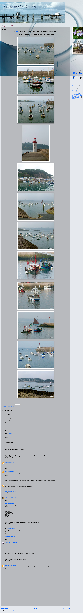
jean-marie (6, 509)
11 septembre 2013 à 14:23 (13, 478)
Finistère (74, 81)
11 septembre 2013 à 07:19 (12, 433)
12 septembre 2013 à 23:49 (12, 565)
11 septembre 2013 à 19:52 (12, 497)
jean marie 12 (7, 478)
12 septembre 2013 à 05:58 (12, 503)
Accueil (35, 608)
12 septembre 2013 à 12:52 (13, 542)
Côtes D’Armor (13, 406)
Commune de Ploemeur (76, 92)
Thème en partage (77, 73)
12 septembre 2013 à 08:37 (12, 509)
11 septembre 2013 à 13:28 (11, 471)
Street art (80, 87)
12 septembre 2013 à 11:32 (11, 536)
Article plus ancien (66, 608)
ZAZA (6, 536)
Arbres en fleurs (74, 98)
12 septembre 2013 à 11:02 (11, 528)
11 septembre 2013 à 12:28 (12, 462)
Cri (5, 558)
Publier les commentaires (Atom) (10, 610)
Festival (73, 97)
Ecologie (75, 87)
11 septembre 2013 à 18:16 (12, 491)
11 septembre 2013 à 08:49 (11, 440)
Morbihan (74, 72)
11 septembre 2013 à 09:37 (10, 454)
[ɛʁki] (17, 31)
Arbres (81, 85)
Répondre (6, 430)
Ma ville (80, 83)
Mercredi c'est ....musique (78, 86)
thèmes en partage (76, 78)
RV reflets (78, 91)
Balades (6, 406)
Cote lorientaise (74, 93)
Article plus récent (5, 608)
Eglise (77, 85)
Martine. (6, 503)
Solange (6, 497)
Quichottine (7, 542)
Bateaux (9, 406)
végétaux (78, 80)
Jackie (6, 440)
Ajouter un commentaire (6, 572)
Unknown (6, 462)
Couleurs (75, 88)
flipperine (6, 491)
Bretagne (74, 71)
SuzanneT (6, 565)
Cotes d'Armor (78, 97)
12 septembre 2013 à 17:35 (10, 558)
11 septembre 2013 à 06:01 (13, 413)
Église (80, 93)
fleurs (81, 76)
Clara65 (6, 471)
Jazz (77, 90)
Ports (16, 406)
